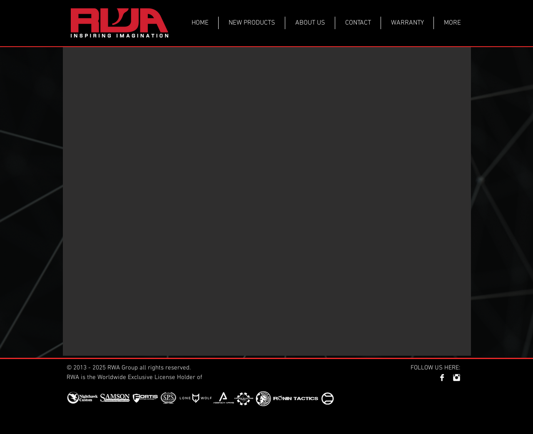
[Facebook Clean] (442, 377)
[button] (267, 201)
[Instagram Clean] (456, 377)
